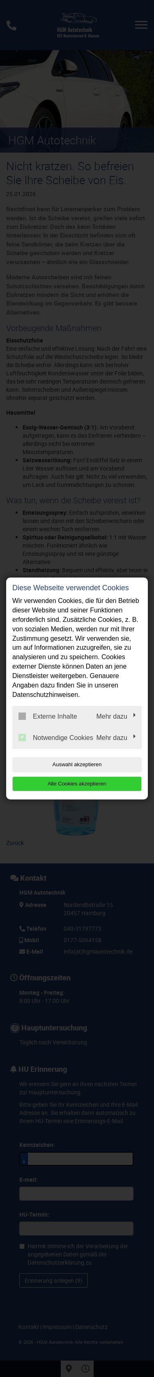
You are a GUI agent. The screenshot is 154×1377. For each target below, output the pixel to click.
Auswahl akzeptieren (77, 764)
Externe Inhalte (47, 716)
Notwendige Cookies (55, 737)
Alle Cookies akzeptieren (77, 784)
